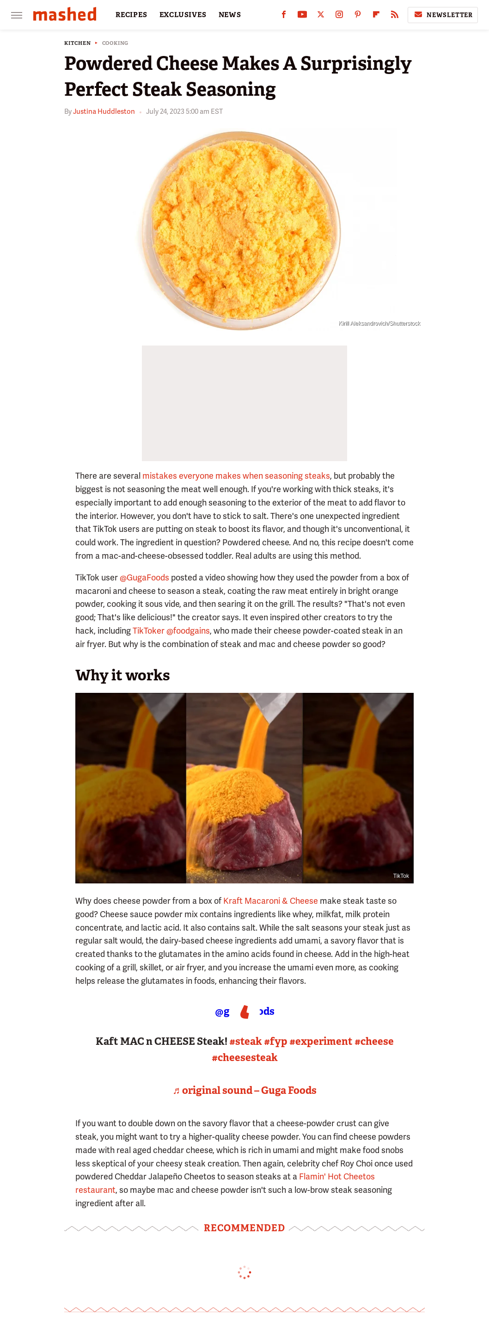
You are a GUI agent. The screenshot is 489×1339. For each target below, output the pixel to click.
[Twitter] (320, 16)
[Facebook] (283, 16)
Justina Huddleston (104, 111)
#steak (245, 1041)
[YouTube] (302, 16)
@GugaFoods (144, 577)
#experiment (321, 1041)
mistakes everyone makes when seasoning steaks (236, 475)
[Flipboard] (376, 16)
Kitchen (77, 43)
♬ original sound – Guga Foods (244, 1090)
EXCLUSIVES (183, 14)
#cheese (374, 1041)
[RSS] (394, 16)
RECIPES (131, 14)
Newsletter (443, 15)
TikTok (401, 876)
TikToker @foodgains (171, 630)
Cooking (115, 43)
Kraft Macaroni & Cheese (270, 900)
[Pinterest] (357, 16)
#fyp (275, 1041)
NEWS (230, 14)
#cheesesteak (245, 1057)
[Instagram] (339, 16)
